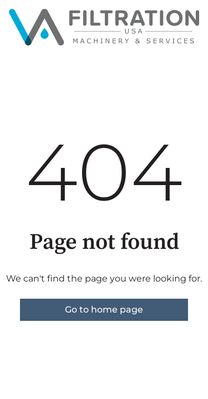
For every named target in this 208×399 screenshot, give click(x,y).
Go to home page (104, 309)
